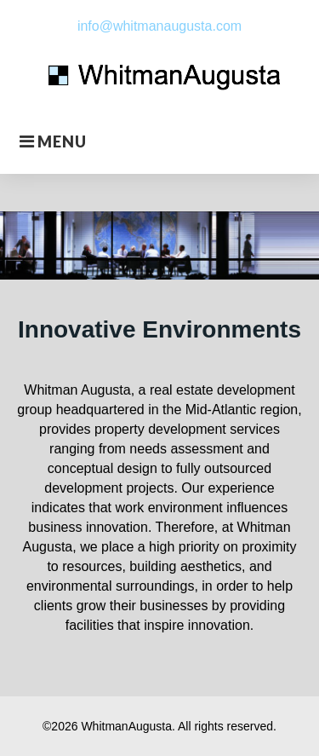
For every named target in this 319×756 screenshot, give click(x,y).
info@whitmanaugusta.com (159, 26)
